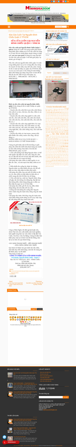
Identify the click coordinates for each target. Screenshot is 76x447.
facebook (52, 1)
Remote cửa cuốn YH (52, 129)
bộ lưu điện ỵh (58, 145)
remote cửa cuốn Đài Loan (60, 158)
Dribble (63, 1)
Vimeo (66, 1)
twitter (54, 1)
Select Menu (9, 26)
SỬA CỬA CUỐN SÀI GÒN (45, 381)
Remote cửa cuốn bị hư (50, 130)
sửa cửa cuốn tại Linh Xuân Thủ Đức (58, 161)
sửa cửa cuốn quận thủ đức (57, 160)
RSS (68, 1)
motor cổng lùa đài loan (58, 154)
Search (68, 27)
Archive (65, 73)
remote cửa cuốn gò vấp (53, 157)
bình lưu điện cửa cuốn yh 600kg (59, 143)
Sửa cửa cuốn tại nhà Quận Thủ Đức (57, 140)
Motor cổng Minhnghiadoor (46, 375)
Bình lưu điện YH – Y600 (50, 109)
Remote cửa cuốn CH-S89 (53, 127)
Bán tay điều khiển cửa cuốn (61, 109)
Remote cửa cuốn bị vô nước (59, 130)
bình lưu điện (50, 143)
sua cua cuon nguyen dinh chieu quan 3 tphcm (20, 271)
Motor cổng (65, 120)
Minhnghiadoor (59, 445)
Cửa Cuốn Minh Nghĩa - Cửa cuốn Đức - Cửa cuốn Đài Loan (26, 445)
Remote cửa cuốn (44, 374)
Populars (49, 72)
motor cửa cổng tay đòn (57, 155)
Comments (57, 73)
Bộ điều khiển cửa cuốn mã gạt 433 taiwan (59, 115)
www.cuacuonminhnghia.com (50, 410)
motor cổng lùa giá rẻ (50, 154)
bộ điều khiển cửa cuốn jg (57, 148)
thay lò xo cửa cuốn (63, 163)
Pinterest (61, 1)
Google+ (56, 1)
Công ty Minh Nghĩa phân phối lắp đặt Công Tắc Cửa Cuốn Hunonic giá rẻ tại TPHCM (25, 392)
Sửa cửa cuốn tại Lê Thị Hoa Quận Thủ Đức (60, 137)
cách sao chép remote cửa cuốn (57, 149)
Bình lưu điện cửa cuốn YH (25, 225)
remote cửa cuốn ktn (64, 157)
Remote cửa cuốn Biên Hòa (57, 126)
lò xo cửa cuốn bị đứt (54, 151)
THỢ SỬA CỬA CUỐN (44, 377)
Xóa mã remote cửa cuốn (19, 436)
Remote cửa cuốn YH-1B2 (63, 129)
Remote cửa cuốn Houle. (63, 127)
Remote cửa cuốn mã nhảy (54, 79)
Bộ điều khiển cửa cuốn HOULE (57, 113)
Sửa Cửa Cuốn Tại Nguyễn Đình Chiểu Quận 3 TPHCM (23, 36)
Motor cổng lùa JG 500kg (50, 121)
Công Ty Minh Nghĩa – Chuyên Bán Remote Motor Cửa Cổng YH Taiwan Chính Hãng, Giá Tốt (25, 383)
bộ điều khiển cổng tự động (55, 146)
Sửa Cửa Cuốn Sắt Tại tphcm (55, 136)
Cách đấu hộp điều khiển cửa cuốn (62, 118)
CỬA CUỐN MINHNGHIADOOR (47, 379)
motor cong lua (62, 151)
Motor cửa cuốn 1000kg (55, 123)
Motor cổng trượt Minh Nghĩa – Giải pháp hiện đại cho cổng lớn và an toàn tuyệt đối (24, 428)
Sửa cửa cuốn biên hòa (45, 372)
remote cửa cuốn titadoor (50, 158)
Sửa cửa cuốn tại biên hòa (52, 139)
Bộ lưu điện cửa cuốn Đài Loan (54, 112)
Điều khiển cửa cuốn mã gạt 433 (61, 164)
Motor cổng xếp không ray (61, 121)
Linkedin (59, 1)
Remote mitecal (49, 134)
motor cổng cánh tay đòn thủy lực (61, 152)
